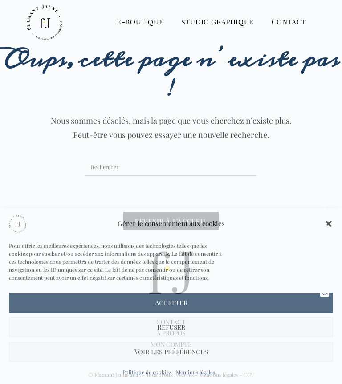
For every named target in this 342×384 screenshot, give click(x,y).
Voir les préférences (171, 351)
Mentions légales (195, 372)
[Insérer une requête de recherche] (171, 167)
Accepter (171, 302)
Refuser (171, 327)
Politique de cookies (146, 372)
